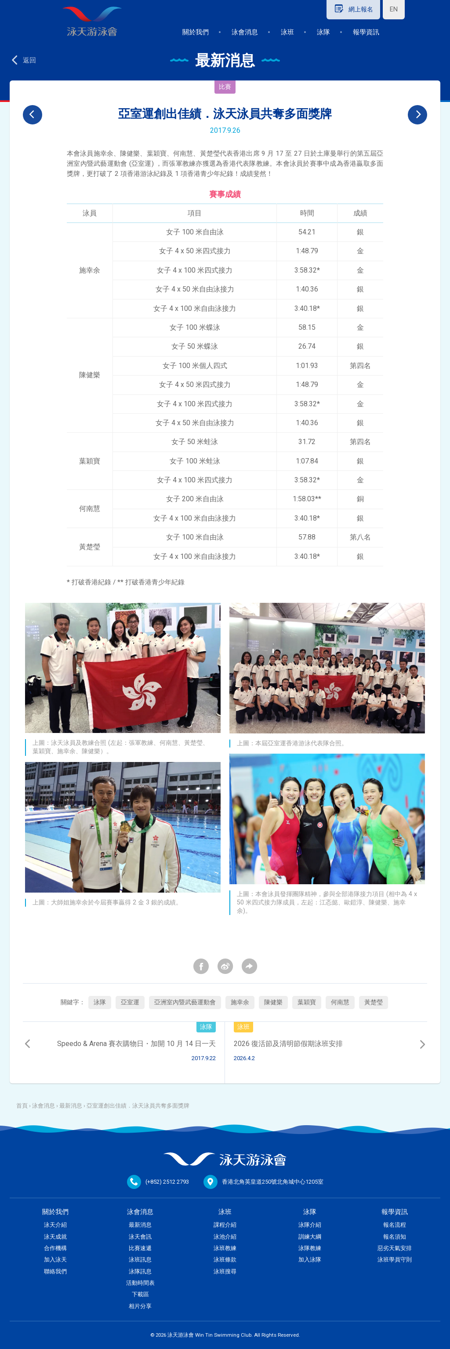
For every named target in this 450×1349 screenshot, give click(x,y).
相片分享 (140, 1306)
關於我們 (195, 32)
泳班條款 (225, 1259)
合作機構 (55, 1248)
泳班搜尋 (225, 1271)
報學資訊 (366, 32)
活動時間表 (140, 1283)
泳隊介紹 (309, 1224)
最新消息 (70, 1105)
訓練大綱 (309, 1236)
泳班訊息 (140, 1259)
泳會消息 (245, 32)
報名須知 (394, 1236)
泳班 (287, 32)
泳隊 (323, 32)
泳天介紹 (55, 1224)
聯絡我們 (55, 1271)
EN (394, 9)
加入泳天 (55, 1259)
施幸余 (240, 1002)
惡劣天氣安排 (394, 1248)
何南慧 (340, 1002)
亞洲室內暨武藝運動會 (185, 1002)
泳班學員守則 (394, 1259)
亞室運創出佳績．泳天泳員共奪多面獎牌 (138, 1105)
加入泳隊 (309, 1259)
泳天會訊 (140, 1236)
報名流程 (394, 1224)
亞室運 (130, 1002)
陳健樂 (273, 1002)
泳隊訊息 (140, 1271)
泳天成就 (55, 1236)
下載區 (140, 1294)
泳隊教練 (309, 1248)
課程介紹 (225, 1224)
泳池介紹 (225, 1236)
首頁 (22, 1105)
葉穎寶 (307, 1002)
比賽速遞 (140, 1248)
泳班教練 (225, 1248)
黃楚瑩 (373, 1002)
